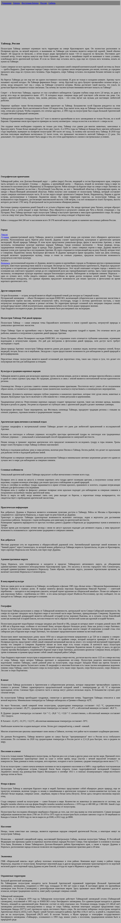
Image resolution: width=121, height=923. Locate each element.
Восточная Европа (30, 3)
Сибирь (52, 3)
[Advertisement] (60, 25)
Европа (16, 3)
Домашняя (6, 3)
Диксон (4, 234)
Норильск (5, 263)
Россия (43, 3)
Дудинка (5, 237)
